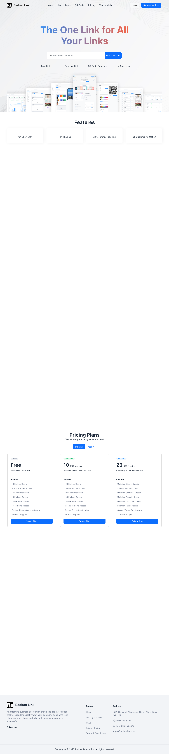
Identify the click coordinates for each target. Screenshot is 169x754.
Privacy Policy (93, 728)
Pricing (91, 5)
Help (88, 712)
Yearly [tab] (91, 446)
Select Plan (31, 521)
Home (50, 5)
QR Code (79, 5)
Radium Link (21, 5)
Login (134, 5)
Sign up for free (151, 5)
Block (68, 5)
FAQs (88, 722)
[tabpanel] (84, 490)
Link (59, 5)
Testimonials (105, 5)
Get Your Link (113, 55)
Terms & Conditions (96, 733)
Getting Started (94, 717)
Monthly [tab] (79, 446)
